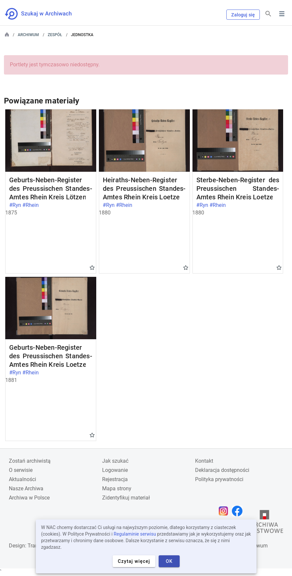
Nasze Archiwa (26, 488)
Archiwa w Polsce (29, 498)
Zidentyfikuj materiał (126, 498)
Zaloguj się (243, 14)
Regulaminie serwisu (135, 534)
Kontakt (204, 461)
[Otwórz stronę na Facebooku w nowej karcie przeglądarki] (239, 511)
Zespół (55, 35)
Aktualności (22, 479)
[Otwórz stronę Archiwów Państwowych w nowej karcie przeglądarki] (264, 523)
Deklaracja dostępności (222, 470)
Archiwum (28, 35)
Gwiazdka (92, 267)
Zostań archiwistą (30, 461)
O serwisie (21, 470)
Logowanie (115, 470)
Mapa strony (116, 488)
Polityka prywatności (219, 479)
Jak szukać (115, 461)
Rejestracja (115, 479)
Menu (281, 13)
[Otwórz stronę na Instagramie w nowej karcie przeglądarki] (225, 511)
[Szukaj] (268, 14)
